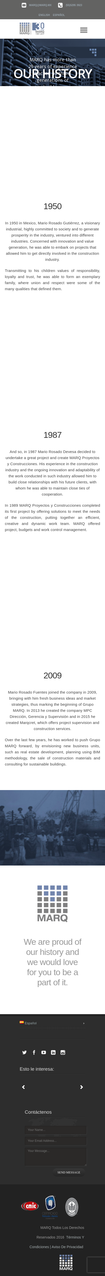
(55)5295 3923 (74, 5)
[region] (52, 62)
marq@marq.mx (40, 5)
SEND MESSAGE (69, 1172)
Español (59, 15)
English (44, 15)
